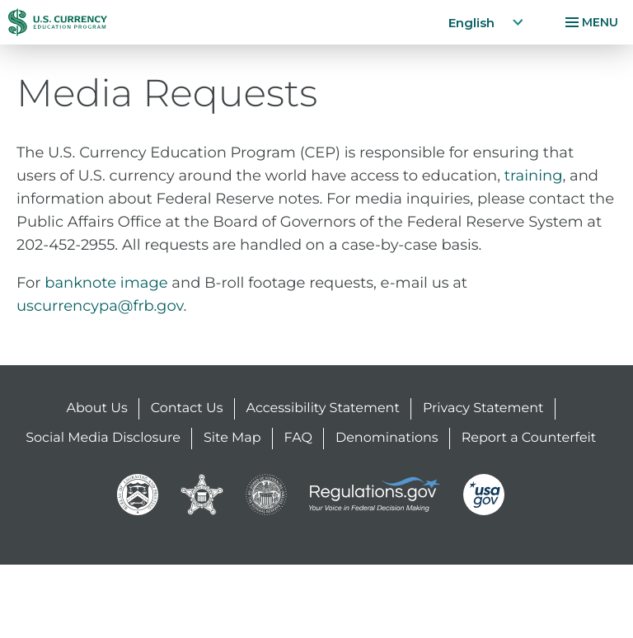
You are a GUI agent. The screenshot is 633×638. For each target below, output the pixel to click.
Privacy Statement (483, 408)
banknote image (106, 283)
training (533, 176)
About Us (97, 408)
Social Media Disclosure (103, 438)
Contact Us (187, 408)
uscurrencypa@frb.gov (100, 306)
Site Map (232, 438)
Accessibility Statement (323, 408)
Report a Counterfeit (529, 438)
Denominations (386, 438)
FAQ (298, 438)
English (487, 22)
